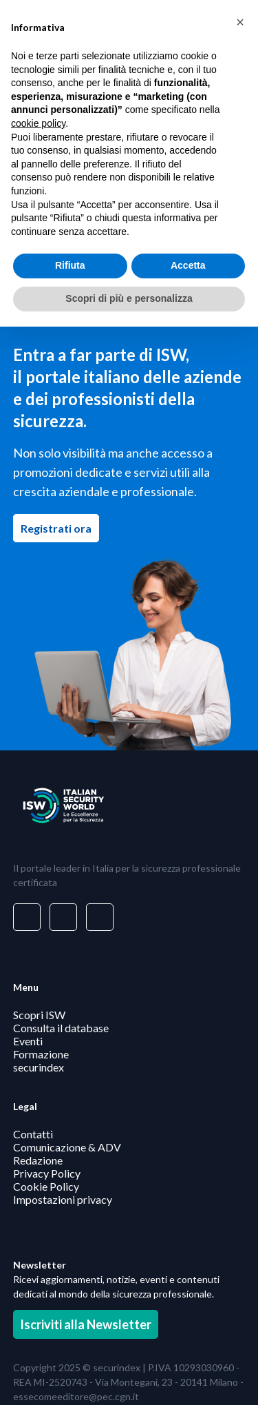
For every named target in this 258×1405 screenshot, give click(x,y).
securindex (38, 1066)
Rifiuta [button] (70, 265)
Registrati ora (60, 528)
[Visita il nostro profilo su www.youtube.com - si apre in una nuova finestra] (100, 917)
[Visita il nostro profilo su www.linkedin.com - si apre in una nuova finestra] (27, 917)
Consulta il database (61, 1027)
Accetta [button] (188, 265)
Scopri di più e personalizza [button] (128, 298)
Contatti (33, 1133)
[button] (240, 22)
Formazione (41, 1053)
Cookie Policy (46, 1186)
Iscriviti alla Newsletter (85, 1324)
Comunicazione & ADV (67, 1146)
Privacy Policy (46, 1173)
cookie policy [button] (38, 123)
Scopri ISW (39, 1014)
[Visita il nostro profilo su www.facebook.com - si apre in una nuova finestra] (63, 917)
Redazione (38, 1160)
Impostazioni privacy (62, 1199)
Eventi (28, 1040)
